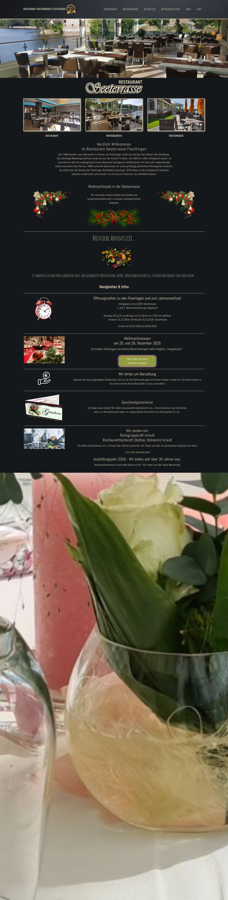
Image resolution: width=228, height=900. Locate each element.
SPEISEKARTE (110, 9)
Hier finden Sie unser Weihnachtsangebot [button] (137, 361)
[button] (17, 44)
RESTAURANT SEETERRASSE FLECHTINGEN (50, 9)
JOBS (188, 9)
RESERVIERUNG (130, 9)
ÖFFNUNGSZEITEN (170, 9)
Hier (127, 452)
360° (199, 9)
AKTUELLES (149, 9)
